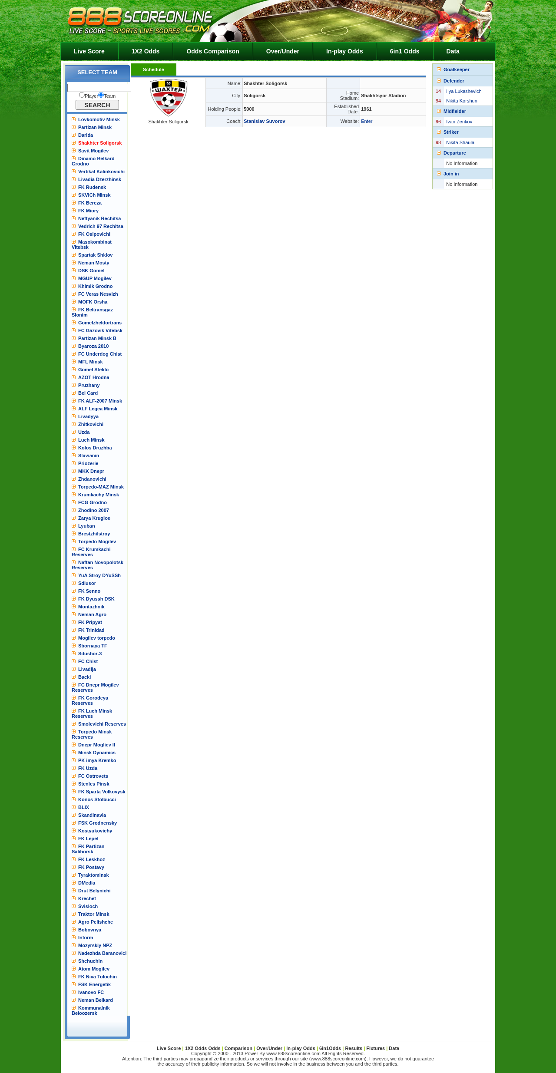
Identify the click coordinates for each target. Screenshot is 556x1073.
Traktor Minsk (93, 914)
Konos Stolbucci (97, 799)
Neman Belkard (95, 1000)
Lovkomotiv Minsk (99, 119)
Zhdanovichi (92, 479)
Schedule (153, 69)
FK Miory (88, 210)
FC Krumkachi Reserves (91, 552)
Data (453, 51)
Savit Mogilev (93, 150)
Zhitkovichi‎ (90, 424)
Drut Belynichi (94, 890)
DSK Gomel (91, 270)
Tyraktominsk (93, 875)
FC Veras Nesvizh (98, 294)
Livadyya (88, 416)
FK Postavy (91, 867)
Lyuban (86, 525)
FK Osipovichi (94, 234)
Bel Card (88, 393)
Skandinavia (92, 815)
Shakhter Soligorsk (100, 142)
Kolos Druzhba (95, 447)
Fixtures (375, 1048)
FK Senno (89, 591)
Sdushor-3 (90, 653)
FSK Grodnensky (97, 822)
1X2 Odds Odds (203, 1048)
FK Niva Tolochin (97, 976)
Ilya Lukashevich (463, 91)
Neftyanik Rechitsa (99, 218)
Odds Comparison (212, 51)
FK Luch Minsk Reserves (92, 713)
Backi (84, 677)
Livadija (87, 669)
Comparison (239, 1048)
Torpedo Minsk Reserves (92, 734)
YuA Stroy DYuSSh (99, 575)
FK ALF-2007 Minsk (100, 400)
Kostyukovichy (95, 830)
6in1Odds (330, 1048)
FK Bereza (90, 202)
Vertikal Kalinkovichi (101, 171)
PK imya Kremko (97, 760)
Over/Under (282, 51)
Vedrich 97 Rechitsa (100, 226)
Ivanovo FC (91, 992)
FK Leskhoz (91, 859)
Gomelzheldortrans (100, 322)
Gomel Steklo (93, 369)
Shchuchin (90, 961)
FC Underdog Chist (100, 354)
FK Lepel (88, 838)
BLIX (83, 807)
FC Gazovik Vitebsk (100, 330)
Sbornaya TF (92, 645)
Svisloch (88, 906)
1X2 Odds (146, 51)
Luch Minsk (91, 439)
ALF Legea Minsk (97, 408)
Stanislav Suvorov (264, 121)
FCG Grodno (92, 502)
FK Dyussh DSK (96, 598)
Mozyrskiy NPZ (95, 945)
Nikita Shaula (460, 142)
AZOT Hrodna (93, 377)
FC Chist (88, 661)
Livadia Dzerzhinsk (99, 179)
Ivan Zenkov (459, 121)
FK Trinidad (91, 630)
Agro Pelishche (95, 921)
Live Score (89, 51)
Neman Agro (92, 614)
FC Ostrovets (93, 776)
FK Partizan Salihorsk (88, 849)
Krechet (87, 898)
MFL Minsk (90, 361)
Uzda (83, 432)
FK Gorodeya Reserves (90, 700)
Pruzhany (89, 385)
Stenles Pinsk (93, 783)
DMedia (86, 882)
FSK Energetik (94, 984)
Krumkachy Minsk (98, 494)
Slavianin (88, 455)
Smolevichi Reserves (102, 723)
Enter (366, 121)
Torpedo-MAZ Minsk (101, 486)
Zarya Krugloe (94, 518)
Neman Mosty (93, 262)
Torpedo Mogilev (97, 541)
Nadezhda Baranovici (102, 953)
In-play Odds (344, 51)
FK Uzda (87, 768)
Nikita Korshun (461, 100)
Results (353, 1048)
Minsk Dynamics (97, 752)
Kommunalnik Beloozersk (91, 1010)
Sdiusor (87, 583)
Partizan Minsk (95, 127)
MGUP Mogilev (95, 278)
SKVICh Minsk (94, 195)
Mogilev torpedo (96, 637)
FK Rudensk (92, 187)
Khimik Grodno (95, 286)
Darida (85, 135)
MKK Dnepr (91, 471)
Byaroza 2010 (93, 346)
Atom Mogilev (93, 968)
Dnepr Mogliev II (96, 744)
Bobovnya (89, 929)
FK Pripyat (90, 622)
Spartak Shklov (95, 255)
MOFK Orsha (92, 301)
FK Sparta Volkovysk (102, 791)
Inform (85, 937)
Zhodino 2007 (93, 510)
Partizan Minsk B (97, 338)
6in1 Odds (405, 51)
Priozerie (88, 463)
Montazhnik (91, 606)
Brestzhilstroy (94, 533)
